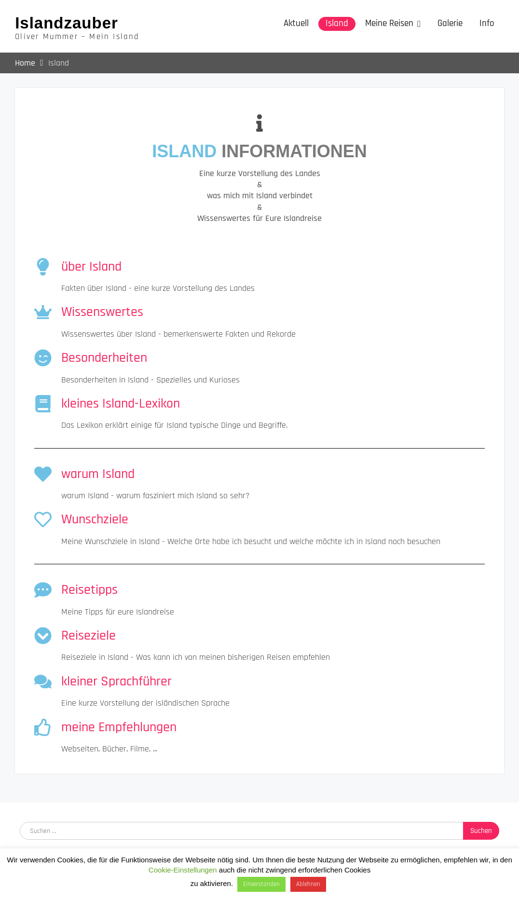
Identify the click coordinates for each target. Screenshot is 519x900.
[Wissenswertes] (43, 312)
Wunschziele (94, 520)
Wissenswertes (102, 312)
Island (337, 23)
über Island (91, 266)
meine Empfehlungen (119, 727)
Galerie (450, 23)
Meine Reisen (389, 23)
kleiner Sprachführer (116, 681)
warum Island (98, 474)
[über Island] (43, 266)
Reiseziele (88, 635)
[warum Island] (43, 474)
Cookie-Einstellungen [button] (183, 870)
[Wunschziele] (43, 520)
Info (486, 23)
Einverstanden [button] (261, 884)
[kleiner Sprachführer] (43, 681)
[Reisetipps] (43, 590)
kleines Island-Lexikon (120, 403)
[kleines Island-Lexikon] (43, 403)
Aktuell (296, 23)
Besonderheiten (104, 358)
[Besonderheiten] (43, 358)
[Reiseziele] (43, 635)
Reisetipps (89, 590)
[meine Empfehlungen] (43, 727)
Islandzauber (66, 23)
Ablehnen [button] (308, 884)
